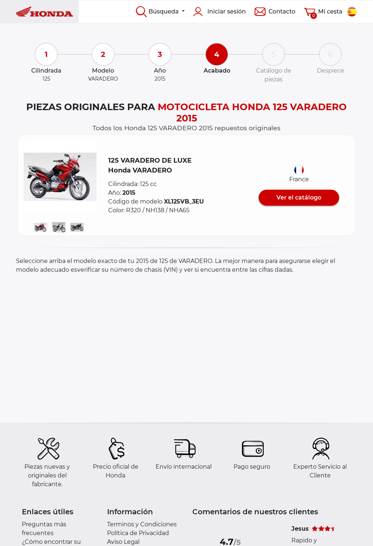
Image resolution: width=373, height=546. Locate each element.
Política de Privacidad (138, 533)
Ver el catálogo (298, 197)
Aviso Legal (123, 541)
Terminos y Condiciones (142, 524)
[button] (60, 177)
